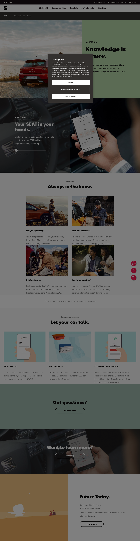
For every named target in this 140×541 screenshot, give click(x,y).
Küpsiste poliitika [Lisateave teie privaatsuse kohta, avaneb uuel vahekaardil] (67, 76)
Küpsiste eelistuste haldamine (70, 89)
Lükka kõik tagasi (70, 96)
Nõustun (70, 82)
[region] (70, 78)
